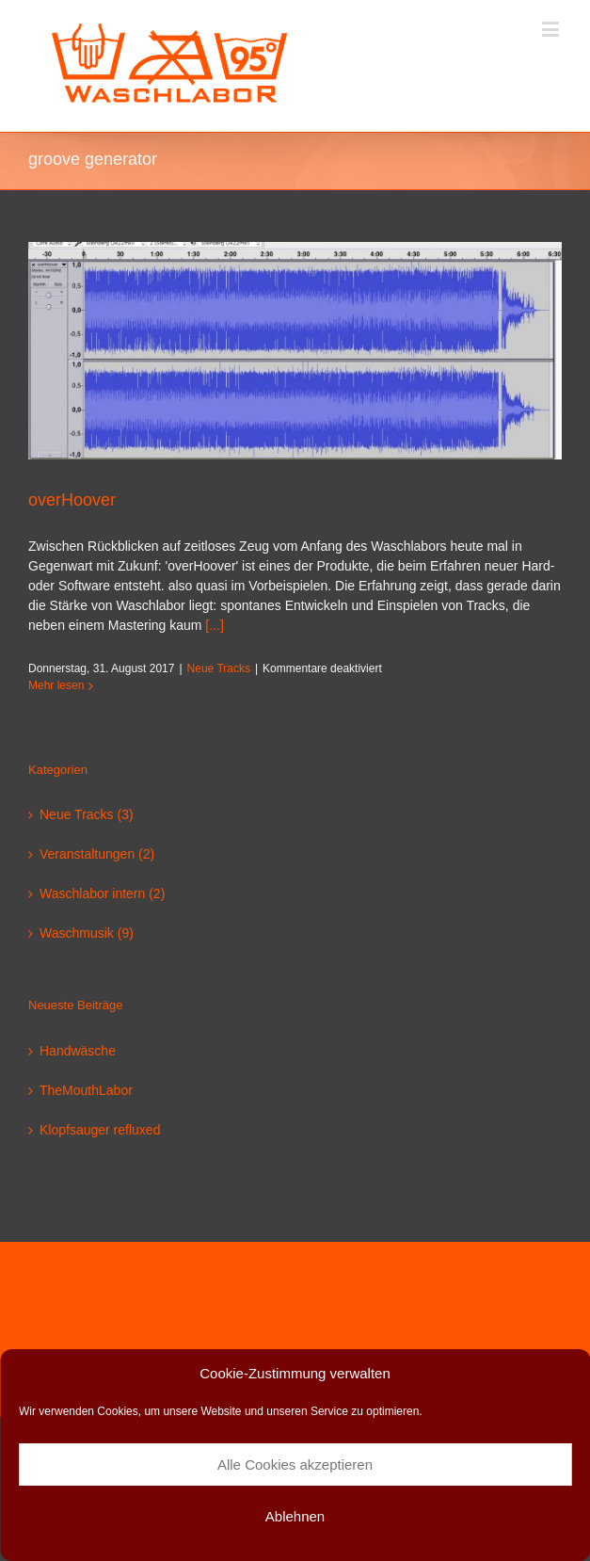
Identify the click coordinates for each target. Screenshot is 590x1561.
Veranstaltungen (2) (97, 853)
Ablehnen (295, 1516)
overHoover (72, 500)
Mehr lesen (56, 685)
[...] (214, 625)
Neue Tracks (218, 668)
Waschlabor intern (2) (102, 893)
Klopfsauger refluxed (100, 1129)
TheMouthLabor (86, 1090)
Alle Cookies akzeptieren (295, 1464)
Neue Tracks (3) (87, 814)
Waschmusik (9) (87, 933)
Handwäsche (78, 1050)
